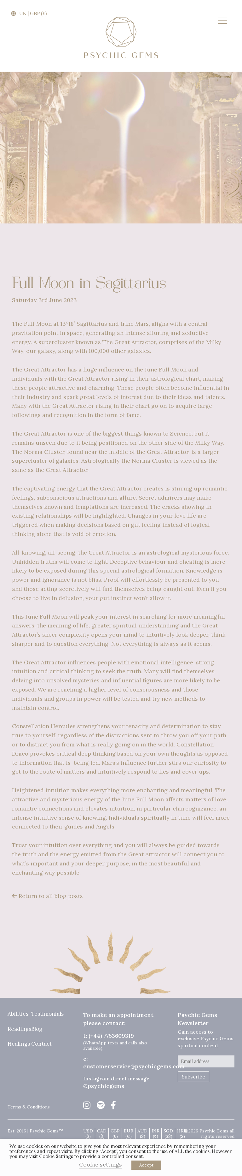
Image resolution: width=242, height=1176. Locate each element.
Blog (36, 1029)
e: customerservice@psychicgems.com (134, 1062)
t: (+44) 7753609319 (108, 1035)
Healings (19, 1044)
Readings (19, 1029)
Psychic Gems (121, 37)
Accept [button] (146, 1165)
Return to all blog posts (47, 896)
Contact (41, 1044)
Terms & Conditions (29, 1107)
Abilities (18, 1014)
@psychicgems (103, 1086)
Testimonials (47, 1014)
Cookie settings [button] (100, 1164)
